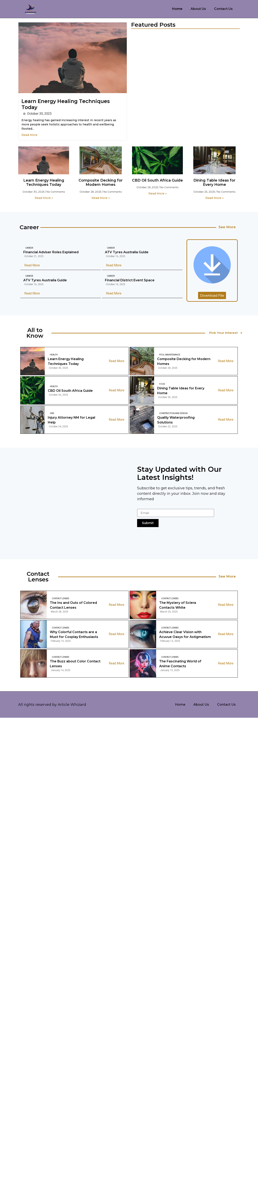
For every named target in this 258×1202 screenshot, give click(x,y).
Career (29, 248)
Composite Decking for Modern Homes (101, 182)
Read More (29, 135)
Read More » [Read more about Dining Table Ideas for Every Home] (214, 198)
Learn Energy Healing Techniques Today (43, 182)
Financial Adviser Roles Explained (51, 252)
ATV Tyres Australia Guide (126, 252)
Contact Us (223, 9)
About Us (198, 9)
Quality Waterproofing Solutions (176, 420)
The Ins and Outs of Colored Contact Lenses (73, 605)
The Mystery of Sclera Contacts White (177, 605)
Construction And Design (173, 414)
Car (52, 414)
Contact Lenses (60, 599)
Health (54, 355)
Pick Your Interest (226, 333)
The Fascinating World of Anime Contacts (180, 664)
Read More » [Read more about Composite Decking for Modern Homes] (101, 198)
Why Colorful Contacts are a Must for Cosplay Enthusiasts (74, 634)
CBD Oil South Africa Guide (157, 180)
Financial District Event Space (130, 280)
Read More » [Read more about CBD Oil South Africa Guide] (157, 193)
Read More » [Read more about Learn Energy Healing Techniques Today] (44, 198)
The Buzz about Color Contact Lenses (75, 664)
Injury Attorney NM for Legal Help (71, 420)
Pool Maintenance (169, 355)
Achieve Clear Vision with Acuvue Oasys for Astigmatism (185, 634)
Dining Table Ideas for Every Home (214, 182)
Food (162, 384)
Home (177, 9)
